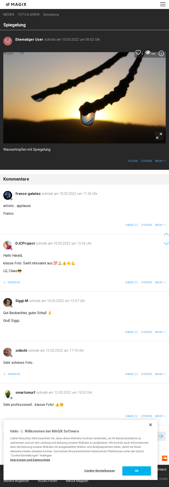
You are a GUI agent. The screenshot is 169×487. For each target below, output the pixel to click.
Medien (8, 14)
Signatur (13, 282)
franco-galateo (28, 194)
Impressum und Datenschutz (30, 459)
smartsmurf (25, 392)
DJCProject (25, 243)
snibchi (21, 350)
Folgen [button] (133, 161)
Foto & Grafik (29, 14)
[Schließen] (150, 425)
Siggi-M (22, 301)
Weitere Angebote (16, 481)
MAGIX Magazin (77, 481)
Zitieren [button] (146, 161)
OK (136, 470)
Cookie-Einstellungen (99, 470)
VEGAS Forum (47, 481)
